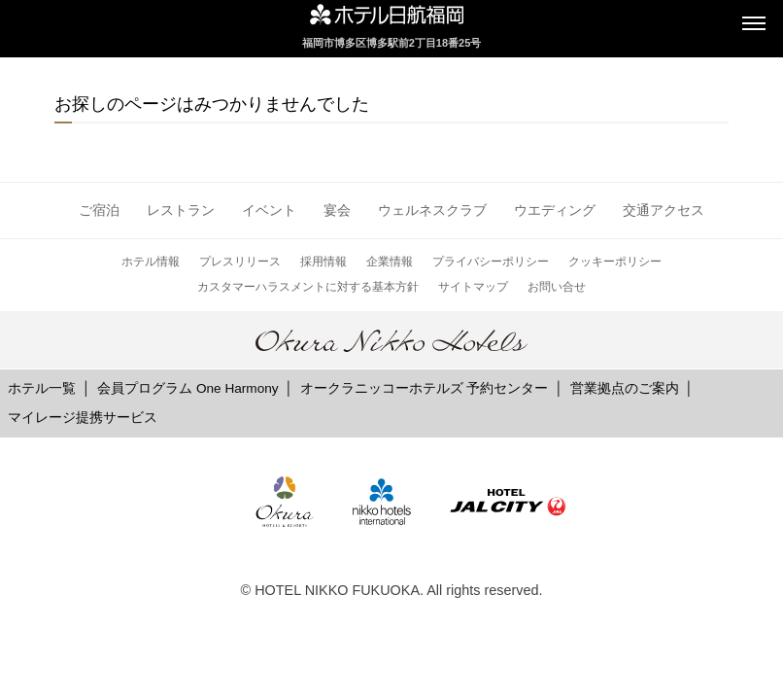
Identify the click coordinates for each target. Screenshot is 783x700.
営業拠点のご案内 (624, 388)
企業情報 (389, 261)
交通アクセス (663, 210)
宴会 (337, 210)
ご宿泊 (99, 210)
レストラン (181, 210)
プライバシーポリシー (490, 261)
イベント (269, 210)
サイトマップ (473, 287)
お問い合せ (557, 287)
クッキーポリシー (615, 261)
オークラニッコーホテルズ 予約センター (424, 388)
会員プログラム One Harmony (187, 388)
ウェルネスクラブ (432, 210)
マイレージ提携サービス (82, 417)
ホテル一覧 (42, 388)
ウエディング (555, 210)
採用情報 (323, 261)
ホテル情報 (150, 261)
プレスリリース (240, 261)
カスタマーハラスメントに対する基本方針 (308, 287)
